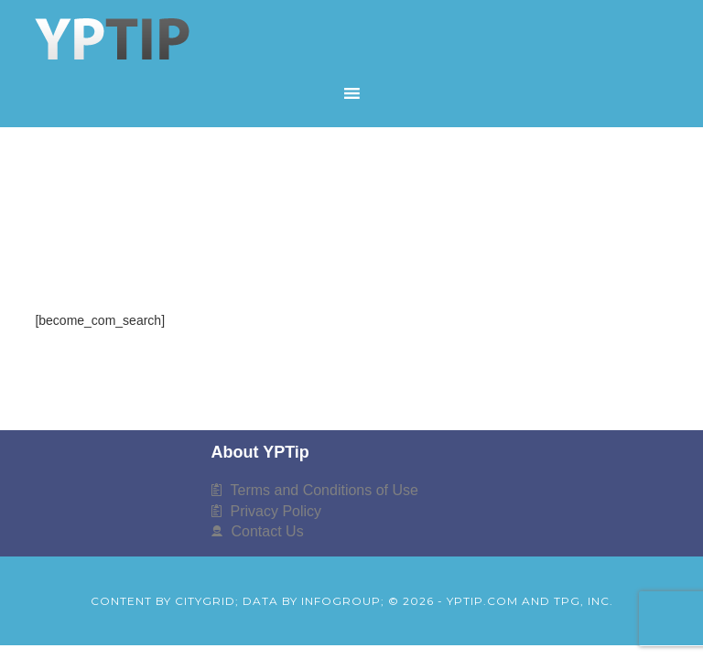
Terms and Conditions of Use (324, 490)
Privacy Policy (276, 511)
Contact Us (268, 531)
